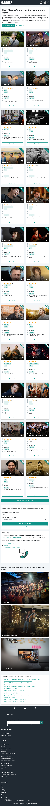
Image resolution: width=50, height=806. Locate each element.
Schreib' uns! (7, 545)
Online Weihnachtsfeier (6, 755)
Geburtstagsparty (5, 744)
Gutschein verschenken (6, 737)
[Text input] (23, 722)
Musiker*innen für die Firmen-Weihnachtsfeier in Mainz (18, 696)
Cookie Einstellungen (32, 803)
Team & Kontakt (4, 782)
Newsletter (3, 792)
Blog (2, 785)
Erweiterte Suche (25, 527)
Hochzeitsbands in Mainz (10, 688)
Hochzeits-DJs (4, 750)
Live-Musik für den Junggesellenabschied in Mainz (17, 683)
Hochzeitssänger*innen (6, 748)
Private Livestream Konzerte (7, 762)
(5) (32, 481)
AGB (26, 803)
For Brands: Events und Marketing (8, 774)
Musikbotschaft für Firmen (6, 756)
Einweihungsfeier (4, 767)
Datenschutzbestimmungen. (15, 726)
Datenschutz (21, 803)
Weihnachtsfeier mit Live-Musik (8, 753)
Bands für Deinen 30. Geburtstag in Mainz (15, 699)
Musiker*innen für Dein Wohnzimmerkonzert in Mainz (18, 681)
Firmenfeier (3, 751)
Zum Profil (13, 66)
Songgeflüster (4, 776)
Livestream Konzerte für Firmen (8, 760)
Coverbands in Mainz (9, 697)
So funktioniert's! (20, 25)
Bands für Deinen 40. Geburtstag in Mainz (15, 701)
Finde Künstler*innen (8, 25)
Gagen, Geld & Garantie (6, 735)
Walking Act (3, 768)
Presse (2, 789)
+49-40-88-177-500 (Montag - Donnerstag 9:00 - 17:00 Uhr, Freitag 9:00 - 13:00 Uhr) (15, 799)
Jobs (2, 787)
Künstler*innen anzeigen (25, 523)
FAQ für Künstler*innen (6, 732)
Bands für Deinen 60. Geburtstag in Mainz (15, 692)
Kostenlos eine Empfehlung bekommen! (14, 547)
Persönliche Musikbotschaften (7, 758)
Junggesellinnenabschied (6, 765)
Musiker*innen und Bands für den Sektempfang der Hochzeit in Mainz (21, 679)
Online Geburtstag (5, 763)
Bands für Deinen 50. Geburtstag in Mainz (15, 690)
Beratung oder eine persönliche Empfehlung (13, 537)
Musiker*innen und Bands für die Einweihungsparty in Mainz (19, 686)
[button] (46, 2)
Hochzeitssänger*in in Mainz (11, 694)
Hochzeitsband (4, 746)
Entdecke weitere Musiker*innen (25, 500)
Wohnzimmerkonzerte (5, 743)
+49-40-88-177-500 (9, 543)
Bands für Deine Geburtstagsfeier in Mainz (15, 685)
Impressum (15, 803)
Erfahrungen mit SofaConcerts (7, 784)
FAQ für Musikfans (5, 733)
